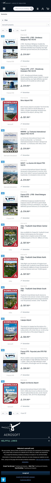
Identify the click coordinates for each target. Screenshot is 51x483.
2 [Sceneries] (10, 30)
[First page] (3, 30)
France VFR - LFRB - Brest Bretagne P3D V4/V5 (33, 196)
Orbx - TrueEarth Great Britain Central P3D (34, 227)
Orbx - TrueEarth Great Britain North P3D (33, 258)
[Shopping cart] (48, 9)
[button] (3, 479)
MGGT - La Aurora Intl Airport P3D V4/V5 (33, 164)
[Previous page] (6, 30)
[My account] (43, 9)
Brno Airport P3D (27, 100)
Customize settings (25, 480)
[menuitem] (4, 9)
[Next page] (13, 30)
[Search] (31, 9)
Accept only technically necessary (25, 477)
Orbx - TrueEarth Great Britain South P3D (33, 290)
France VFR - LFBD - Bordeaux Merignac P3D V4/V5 (31, 39)
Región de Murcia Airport (29, 383)
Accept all (25, 473)
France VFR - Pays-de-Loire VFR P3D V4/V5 (34, 353)
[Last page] (17, 30)
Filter (5, 20)
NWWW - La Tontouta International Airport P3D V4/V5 (33, 133)
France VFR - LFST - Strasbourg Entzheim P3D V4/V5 (32, 70)
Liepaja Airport (26, 320)
